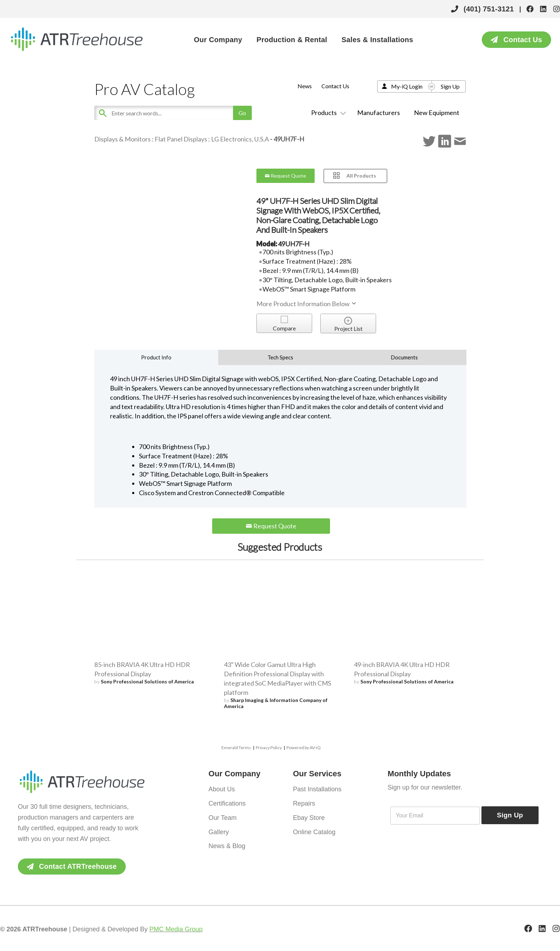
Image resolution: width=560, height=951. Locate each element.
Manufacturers (378, 112)
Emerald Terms (236, 747)
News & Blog (227, 843)
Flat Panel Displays (181, 139)
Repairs (304, 802)
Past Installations (317, 788)
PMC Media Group (175, 929)
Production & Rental (291, 40)
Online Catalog (314, 829)
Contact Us (335, 86)
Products (327, 112)
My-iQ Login (406, 86)
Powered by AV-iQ (303, 747)
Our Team (223, 816)
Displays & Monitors (122, 139)
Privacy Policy (269, 747)
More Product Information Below (306, 304)
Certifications (227, 802)
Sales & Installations (377, 40)
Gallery (219, 829)
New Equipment (436, 112)
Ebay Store (309, 816)
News (305, 86)
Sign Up (450, 86)
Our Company (218, 40)
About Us (222, 788)
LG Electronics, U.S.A (240, 139)
